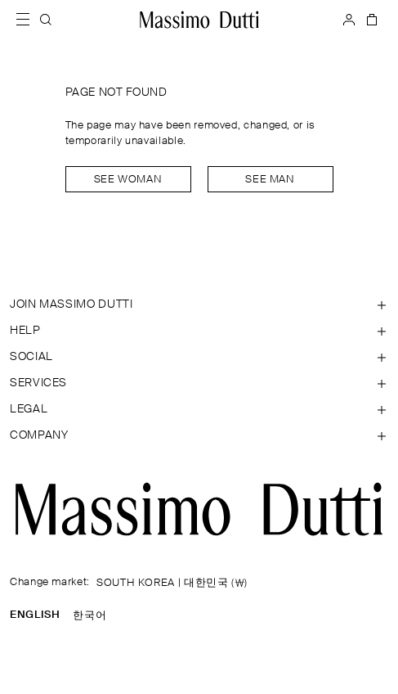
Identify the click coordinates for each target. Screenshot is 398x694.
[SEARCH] (45, 20)
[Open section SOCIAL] (199, 357)
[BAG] (370, 20)
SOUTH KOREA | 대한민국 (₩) (172, 583)
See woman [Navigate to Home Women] (128, 179)
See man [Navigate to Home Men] (269, 179)
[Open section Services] (199, 383)
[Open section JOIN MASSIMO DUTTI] (199, 304)
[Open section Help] (199, 331)
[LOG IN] (349, 20)
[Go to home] (199, 20)
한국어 (89, 616)
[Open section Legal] (199, 409)
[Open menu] (27, 19)
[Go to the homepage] (199, 509)
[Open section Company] (199, 435)
